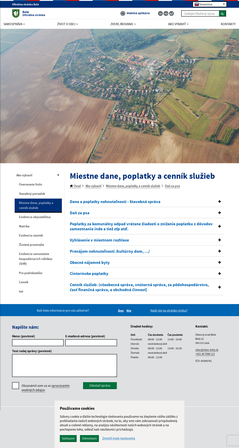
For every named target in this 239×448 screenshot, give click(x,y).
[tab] (147, 202)
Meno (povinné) (23, 336)
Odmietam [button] (94, 438)
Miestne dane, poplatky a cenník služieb (36, 205)
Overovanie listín (30, 184)
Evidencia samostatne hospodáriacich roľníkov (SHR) (35, 259)
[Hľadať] (222, 13)
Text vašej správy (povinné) (32, 351)
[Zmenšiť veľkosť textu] (160, 13)
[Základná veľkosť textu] (166, 13)
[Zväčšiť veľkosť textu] (171, 13)
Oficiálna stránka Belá (27, 4)
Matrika (24, 226)
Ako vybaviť (24, 175)
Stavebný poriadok (32, 194)
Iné (21, 291)
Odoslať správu (99, 385)
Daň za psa (172, 186)
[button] (147, 201)
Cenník (23, 282)
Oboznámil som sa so (46, 388)
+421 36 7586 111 (205, 354)
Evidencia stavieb (31, 235)
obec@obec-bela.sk (206, 349)
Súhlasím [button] (73, 438)
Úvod (75, 186)
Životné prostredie (31, 245)
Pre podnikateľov (30, 273)
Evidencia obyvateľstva (35, 217)
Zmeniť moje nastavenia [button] (123, 438)
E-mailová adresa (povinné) (85, 336)
